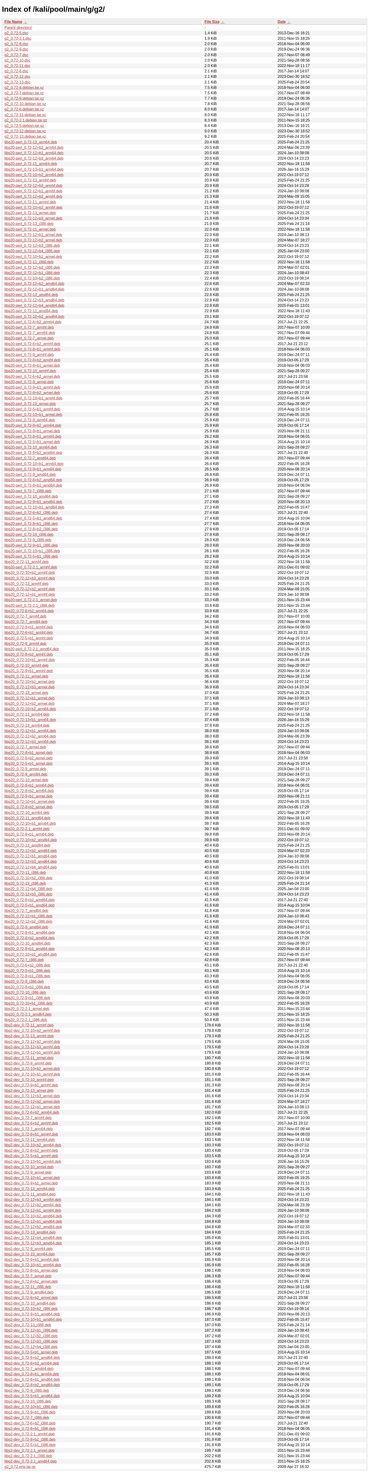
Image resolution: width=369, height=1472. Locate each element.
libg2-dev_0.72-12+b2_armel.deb (32, 1102)
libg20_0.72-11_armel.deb (26, 676)
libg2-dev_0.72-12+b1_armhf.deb (32, 1052)
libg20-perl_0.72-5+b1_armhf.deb (32, 409)
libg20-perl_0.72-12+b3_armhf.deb (33, 186)
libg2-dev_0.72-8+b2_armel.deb (31, 1281)
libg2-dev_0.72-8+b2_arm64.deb (31, 1363)
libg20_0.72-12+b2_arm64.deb (30, 736)
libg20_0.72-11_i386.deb (25, 873)
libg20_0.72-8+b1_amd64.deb (29, 933)
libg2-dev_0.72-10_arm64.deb (29, 1254)
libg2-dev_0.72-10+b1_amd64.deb (33, 1320)
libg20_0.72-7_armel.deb (25, 747)
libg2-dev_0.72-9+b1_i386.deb (30, 1412)
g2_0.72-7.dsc (16, 55)
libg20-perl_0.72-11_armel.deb (30, 229)
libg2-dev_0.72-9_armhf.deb (28, 1063)
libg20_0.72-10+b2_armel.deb (29, 682)
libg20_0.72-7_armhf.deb (25, 616)
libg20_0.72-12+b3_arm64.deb (30, 742)
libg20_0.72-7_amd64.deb (26, 911)
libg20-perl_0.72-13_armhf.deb (30, 180)
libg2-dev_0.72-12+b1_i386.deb (31, 1330)
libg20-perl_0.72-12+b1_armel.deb (33, 235)
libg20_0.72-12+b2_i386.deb (28, 921)
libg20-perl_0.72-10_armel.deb (30, 404)
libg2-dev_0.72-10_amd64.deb (30, 1303)
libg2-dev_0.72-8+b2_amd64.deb (32, 1385)
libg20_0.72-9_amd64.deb (26, 927)
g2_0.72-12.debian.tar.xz (25, 131)
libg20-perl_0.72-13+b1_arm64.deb (33, 169)
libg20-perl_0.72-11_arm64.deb (30, 164)
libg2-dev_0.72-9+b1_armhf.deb (31, 1085)
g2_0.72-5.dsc (16, 33)
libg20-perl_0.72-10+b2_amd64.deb (34, 317)
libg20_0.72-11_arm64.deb (26, 714)
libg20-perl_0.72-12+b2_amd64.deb (34, 284)
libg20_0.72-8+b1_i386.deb (27, 976)
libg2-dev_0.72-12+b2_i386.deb (31, 1336)
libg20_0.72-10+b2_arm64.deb (30, 709)
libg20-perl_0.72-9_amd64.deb (30, 475)
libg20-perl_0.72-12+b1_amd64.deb (34, 289)
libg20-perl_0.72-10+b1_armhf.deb (33, 398)
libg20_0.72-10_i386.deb (25, 992)
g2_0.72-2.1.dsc (18, 38)
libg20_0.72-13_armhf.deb (26, 584)
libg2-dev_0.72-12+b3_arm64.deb (32, 1200)
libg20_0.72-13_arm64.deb (26, 725)
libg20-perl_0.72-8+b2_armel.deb (32, 393)
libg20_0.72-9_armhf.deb (25, 644)
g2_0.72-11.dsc (17, 66)
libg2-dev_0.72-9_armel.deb (27, 1172)
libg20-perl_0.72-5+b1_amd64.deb (33, 518)
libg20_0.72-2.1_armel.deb (26, 1009)
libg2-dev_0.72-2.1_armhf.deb (29, 1434)
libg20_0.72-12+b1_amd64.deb (30, 856)
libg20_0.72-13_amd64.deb (27, 845)
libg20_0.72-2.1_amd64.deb (27, 1014)
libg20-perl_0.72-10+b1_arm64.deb (33, 464)
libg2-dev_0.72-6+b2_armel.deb (31, 1298)
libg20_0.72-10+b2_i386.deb (28, 878)
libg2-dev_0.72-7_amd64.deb (28, 1369)
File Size (212, 22)
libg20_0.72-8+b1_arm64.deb (29, 785)
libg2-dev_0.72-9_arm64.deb (28, 1249)
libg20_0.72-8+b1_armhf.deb (28, 627)
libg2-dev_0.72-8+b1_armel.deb (31, 1270)
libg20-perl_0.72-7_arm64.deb (29, 333)
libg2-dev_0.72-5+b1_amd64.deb (32, 1396)
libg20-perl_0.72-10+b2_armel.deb (33, 257)
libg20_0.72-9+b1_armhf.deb (28, 671)
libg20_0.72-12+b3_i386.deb (28, 894)
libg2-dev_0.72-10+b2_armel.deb (32, 1069)
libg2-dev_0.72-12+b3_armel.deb (32, 1096)
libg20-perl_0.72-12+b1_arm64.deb (33, 153)
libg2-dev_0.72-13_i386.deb (27, 1325)
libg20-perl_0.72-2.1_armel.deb (30, 600)
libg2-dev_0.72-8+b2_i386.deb (30, 1439)
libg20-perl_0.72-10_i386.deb (28, 535)
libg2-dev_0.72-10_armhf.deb (29, 1080)
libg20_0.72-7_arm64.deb (25, 622)
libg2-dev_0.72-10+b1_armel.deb (32, 1178)
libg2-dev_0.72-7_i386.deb (26, 1418)
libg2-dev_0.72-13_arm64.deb (29, 1189)
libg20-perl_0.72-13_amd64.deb (31, 295)
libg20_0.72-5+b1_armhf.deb (28, 638)
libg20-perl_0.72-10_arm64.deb (30, 447)
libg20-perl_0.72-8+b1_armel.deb (32, 365)
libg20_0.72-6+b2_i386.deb (27, 965)
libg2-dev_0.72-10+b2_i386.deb (31, 1309)
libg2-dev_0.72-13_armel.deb (28, 1091)
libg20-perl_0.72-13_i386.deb (28, 224)
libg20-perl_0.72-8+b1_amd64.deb (33, 485)
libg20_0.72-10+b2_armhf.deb (29, 573)
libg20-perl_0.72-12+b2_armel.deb (33, 240)
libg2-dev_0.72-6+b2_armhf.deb (31, 1123)
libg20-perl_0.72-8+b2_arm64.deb (32, 425)
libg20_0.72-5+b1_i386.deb (27, 971)
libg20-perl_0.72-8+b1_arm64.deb (32, 436)
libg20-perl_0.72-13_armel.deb (30, 213)
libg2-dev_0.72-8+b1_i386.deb (30, 1429)
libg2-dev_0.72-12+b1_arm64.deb (32, 1210)
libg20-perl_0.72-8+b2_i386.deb (31, 529)
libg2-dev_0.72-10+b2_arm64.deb (32, 1145)
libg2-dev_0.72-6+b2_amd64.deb (32, 1358)
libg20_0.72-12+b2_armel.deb (29, 704)
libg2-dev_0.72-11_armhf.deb (29, 1025)
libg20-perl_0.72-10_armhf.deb (30, 371)
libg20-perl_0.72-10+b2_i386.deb (32, 278)
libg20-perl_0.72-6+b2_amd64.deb (33, 453)
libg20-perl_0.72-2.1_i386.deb (29, 606)
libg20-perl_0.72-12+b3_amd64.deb (34, 300)
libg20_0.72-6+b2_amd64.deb (29, 900)
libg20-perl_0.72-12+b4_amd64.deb (34, 306)
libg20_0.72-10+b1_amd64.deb (30, 954)
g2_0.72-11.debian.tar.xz (25, 115)
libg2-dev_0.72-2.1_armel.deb (29, 1450)
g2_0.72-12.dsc (17, 77)
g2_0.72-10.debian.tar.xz (25, 104)
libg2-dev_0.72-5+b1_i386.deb (30, 1445)
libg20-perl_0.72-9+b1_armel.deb (32, 431)
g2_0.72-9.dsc (16, 49)
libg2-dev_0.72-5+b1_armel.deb (31, 1352)
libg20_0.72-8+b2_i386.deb (27, 987)
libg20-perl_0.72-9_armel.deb (29, 382)
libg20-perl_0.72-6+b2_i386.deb (31, 513)
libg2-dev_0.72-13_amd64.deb (30, 1232)
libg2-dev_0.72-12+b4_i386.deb (31, 1347)
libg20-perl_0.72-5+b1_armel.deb (32, 442)
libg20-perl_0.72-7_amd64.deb (30, 458)
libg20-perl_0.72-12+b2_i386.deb (32, 267)
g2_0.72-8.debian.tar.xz (24, 88)
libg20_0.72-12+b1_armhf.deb (29, 594)
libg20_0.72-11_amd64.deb (27, 818)
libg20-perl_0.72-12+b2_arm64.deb (33, 148)
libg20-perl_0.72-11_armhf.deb (30, 202)
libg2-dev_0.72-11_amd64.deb (30, 1194)
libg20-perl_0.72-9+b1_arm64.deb (32, 469)
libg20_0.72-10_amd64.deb (27, 943)
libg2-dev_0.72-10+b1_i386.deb (31, 1407)
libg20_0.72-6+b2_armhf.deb (28, 633)
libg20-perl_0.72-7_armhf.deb (29, 327)
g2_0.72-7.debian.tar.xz (24, 93)
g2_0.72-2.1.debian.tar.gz (25, 120)
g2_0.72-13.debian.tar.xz (25, 136)
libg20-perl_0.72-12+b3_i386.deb (32, 246)
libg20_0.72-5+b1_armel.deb (28, 764)
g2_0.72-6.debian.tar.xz (24, 109)
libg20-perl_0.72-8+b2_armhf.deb (32, 360)
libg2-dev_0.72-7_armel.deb (27, 1276)
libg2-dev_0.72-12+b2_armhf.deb (32, 1042)
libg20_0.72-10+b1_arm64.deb (30, 823)
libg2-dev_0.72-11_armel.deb (28, 1058)
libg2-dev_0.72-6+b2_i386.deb (30, 1423)
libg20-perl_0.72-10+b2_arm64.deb (33, 175)
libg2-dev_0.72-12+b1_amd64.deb (33, 1221)
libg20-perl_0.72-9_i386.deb (27, 540)
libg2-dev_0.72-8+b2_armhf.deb (31, 1150)
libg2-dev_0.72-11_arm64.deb (29, 1140)
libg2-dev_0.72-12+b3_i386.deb (31, 1341)
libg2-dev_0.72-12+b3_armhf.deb (32, 1047)
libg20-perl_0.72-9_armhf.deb (29, 355)
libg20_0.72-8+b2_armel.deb (28, 807)
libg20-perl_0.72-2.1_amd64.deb (31, 649)
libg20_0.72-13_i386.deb (25, 883)
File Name (13, 22)
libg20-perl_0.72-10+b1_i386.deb (32, 551)
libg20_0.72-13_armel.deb (26, 693)
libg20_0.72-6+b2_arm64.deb (29, 611)
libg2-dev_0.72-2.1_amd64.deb (30, 1461)
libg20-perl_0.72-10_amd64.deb (31, 496)
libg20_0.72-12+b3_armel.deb (29, 687)
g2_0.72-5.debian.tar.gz (24, 126)
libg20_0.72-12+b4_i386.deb (28, 889)
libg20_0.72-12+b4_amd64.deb (30, 867)
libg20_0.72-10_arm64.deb (26, 813)
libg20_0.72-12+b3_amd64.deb (30, 862)
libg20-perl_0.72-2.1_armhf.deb (30, 567)
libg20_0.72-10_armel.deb (26, 780)
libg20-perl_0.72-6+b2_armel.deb (32, 377)
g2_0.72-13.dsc (17, 82)
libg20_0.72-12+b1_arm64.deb (30, 731)
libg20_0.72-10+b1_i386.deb (28, 1003)
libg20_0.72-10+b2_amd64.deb (30, 840)
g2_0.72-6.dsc (16, 71)
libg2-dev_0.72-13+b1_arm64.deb (32, 1162)
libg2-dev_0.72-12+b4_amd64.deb (33, 1238)
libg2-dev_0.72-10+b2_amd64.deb (33, 1216)
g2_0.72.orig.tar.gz (20, 1467)
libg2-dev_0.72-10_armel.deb (28, 1167)
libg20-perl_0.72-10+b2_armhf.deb (33, 207)
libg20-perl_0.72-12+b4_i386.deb (32, 251)
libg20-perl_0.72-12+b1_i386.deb (32, 273)
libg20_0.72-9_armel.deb (25, 769)
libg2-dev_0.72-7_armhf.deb (28, 1118)
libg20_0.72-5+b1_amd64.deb (29, 905)
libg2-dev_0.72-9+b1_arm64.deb (31, 1260)
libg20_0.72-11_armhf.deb (26, 562)
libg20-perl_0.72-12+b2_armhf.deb (33, 196)
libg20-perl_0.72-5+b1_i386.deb (31, 556)
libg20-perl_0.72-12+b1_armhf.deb (33, 191)
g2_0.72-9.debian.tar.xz (24, 98)
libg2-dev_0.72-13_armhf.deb (29, 1036)
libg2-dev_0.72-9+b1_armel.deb (31, 1183)
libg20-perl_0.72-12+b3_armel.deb (33, 218)
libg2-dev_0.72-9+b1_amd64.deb (32, 1314)
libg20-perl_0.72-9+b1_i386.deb (31, 545)
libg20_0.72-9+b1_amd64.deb (29, 949)
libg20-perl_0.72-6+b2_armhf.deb (32, 344)
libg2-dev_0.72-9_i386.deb (26, 1391)
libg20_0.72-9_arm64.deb (25, 774)
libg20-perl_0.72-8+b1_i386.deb (31, 524)
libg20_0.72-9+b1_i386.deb (27, 998)
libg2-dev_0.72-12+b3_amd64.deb (33, 1243)
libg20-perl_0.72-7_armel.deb (29, 338)
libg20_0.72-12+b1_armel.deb (29, 698)
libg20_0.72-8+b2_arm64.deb (29, 791)
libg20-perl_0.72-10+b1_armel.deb (33, 415)
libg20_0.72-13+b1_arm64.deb (30, 720)
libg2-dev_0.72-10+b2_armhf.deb (32, 1031)
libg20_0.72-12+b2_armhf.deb (29, 589)
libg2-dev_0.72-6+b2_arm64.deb (31, 1112)
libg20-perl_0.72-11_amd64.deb (31, 311)
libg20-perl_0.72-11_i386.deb (28, 262)
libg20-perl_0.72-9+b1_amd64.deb (33, 502)
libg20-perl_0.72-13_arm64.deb (30, 142)
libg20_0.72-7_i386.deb (24, 960)
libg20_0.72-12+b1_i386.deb (28, 916)
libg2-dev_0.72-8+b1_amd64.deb (32, 1379)
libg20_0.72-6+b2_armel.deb (28, 758)
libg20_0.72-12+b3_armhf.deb (29, 578)
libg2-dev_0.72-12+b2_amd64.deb (33, 1227)
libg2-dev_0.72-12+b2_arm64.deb (32, 1205)
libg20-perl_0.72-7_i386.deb (27, 491)
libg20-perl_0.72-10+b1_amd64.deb (34, 507)
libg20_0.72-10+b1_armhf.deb (29, 660)
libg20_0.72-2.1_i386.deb (25, 1020)
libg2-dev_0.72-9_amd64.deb (28, 1292)
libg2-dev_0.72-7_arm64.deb (28, 1129)
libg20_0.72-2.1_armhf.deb (26, 829)
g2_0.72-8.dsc (16, 44)
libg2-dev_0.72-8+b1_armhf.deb (31, 1134)
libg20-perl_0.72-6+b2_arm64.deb (32, 322)
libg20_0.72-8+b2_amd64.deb (29, 938)
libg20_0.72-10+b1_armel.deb (29, 802)
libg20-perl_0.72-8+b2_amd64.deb (33, 480)
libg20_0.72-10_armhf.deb (26, 665)
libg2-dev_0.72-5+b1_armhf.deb (31, 1156)
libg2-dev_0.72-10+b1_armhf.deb (32, 1074)
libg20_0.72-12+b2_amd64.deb (30, 851)
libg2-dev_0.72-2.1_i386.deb (28, 1456)
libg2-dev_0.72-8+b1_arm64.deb (31, 1374)
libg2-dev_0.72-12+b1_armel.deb (32, 1107)
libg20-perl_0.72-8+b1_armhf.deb (32, 349)
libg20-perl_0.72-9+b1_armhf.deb (32, 387)
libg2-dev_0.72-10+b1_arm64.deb (32, 1265)
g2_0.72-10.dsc (17, 60)
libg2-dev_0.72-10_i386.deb (27, 1401)
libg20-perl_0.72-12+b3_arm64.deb (33, 158)
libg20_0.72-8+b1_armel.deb (28, 753)
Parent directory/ (18, 28)
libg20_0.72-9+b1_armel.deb (28, 796)
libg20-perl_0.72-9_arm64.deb (29, 420)
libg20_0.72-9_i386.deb (24, 981)
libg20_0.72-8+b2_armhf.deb (28, 654)
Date (281, 22)
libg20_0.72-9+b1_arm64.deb (29, 834)
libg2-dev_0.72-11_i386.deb (27, 1287)
